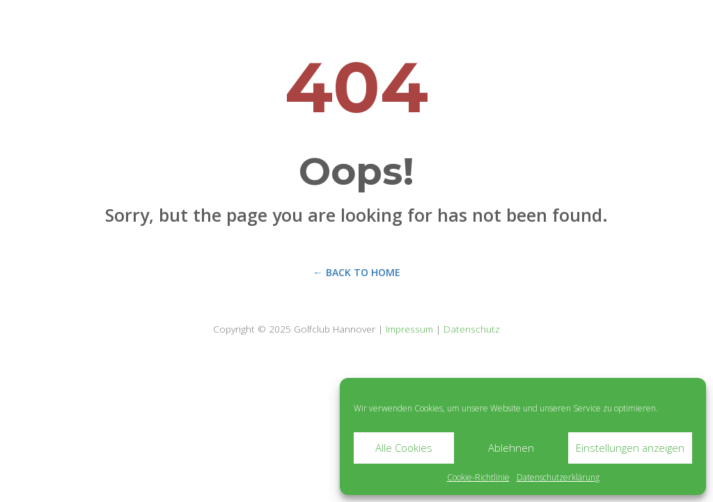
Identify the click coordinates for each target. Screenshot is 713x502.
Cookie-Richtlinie (478, 477)
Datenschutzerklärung (558, 477)
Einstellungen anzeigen (630, 448)
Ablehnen (511, 448)
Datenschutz (472, 328)
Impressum (409, 328)
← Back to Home (356, 272)
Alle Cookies (403, 448)
